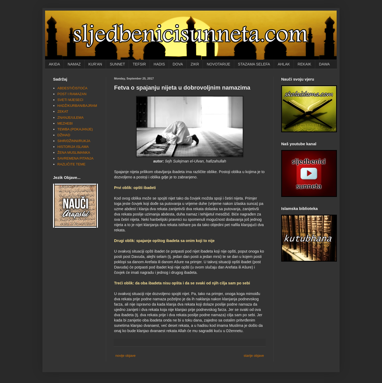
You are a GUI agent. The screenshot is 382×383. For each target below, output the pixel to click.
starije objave (254, 356)
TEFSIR (139, 64)
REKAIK (304, 64)
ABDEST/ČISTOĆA (72, 88)
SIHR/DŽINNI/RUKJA (73, 141)
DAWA (324, 64)
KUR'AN (95, 64)
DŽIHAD (63, 135)
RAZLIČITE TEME (71, 164)
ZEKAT (62, 111)
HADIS (159, 64)
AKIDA (54, 64)
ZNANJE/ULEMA (70, 118)
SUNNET (117, 64)
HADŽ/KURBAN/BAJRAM (77, 106)
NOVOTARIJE (218, 64)
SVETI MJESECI (70, 100)
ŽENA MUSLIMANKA (73, 153)
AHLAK (284, 64)
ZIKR (194, 64)
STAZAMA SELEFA (254, 64)
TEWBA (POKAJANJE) (75, 129)
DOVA (178, 64)
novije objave (125, 356)
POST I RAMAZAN (71, 94)
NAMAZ (74, 64)
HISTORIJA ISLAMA (73, 147)
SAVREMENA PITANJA (75, 158)
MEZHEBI (65, 123)
